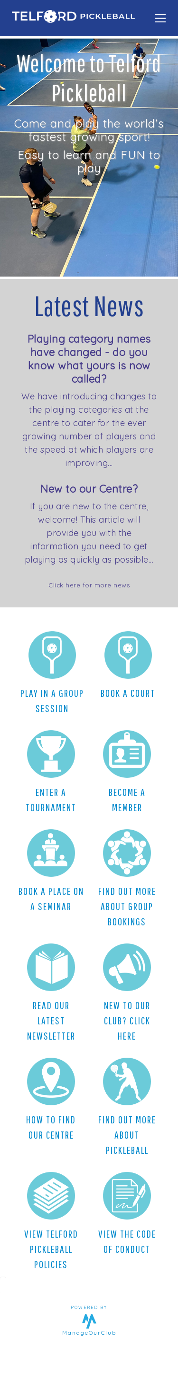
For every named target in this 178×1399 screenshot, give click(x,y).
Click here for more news (89, 585)
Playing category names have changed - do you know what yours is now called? (89, 359)
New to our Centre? (89, 489)
